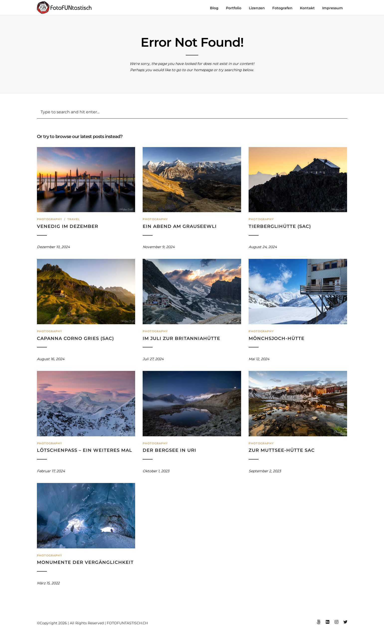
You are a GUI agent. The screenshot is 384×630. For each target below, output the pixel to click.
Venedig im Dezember (67, 226)
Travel (73, 219)
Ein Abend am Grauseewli (180, 226)
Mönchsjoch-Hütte (276, 338)
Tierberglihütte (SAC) (280, 226)
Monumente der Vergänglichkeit (85, 562)
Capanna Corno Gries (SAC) (75, 338)
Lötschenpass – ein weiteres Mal (84, 450)
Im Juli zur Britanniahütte (181, 338)
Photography (49, 219)
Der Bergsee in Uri (169, 450)
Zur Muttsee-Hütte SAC (282, 450)
